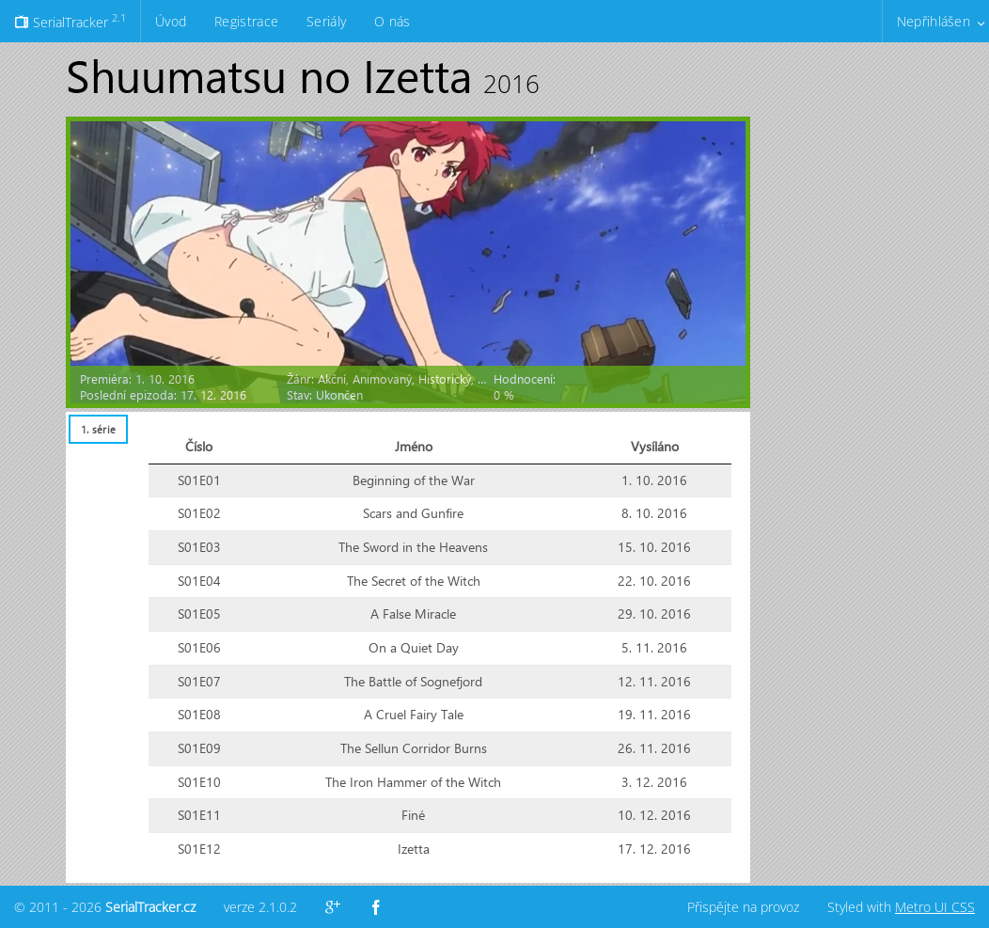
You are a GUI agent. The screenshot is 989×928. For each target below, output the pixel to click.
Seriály (326, 21)
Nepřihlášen (933, 21)
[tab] (98, 429)
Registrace (246, 21)
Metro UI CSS (935, 907)
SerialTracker (70, 20)
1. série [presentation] (98, 429)
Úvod (170, 21)
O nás (392, 21)
